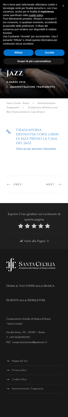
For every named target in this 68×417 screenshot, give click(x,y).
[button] (63, 6)
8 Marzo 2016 (16, 82)
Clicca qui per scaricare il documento (36, 149)
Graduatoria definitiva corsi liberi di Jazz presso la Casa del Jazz (37, 136)
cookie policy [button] (36, 15)
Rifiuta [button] (18, 52)
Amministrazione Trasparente (32, 87)
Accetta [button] (49, 52)
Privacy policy (19, 370)
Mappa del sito (20, 361)
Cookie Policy (19, 379)
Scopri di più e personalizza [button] (34, 61)
